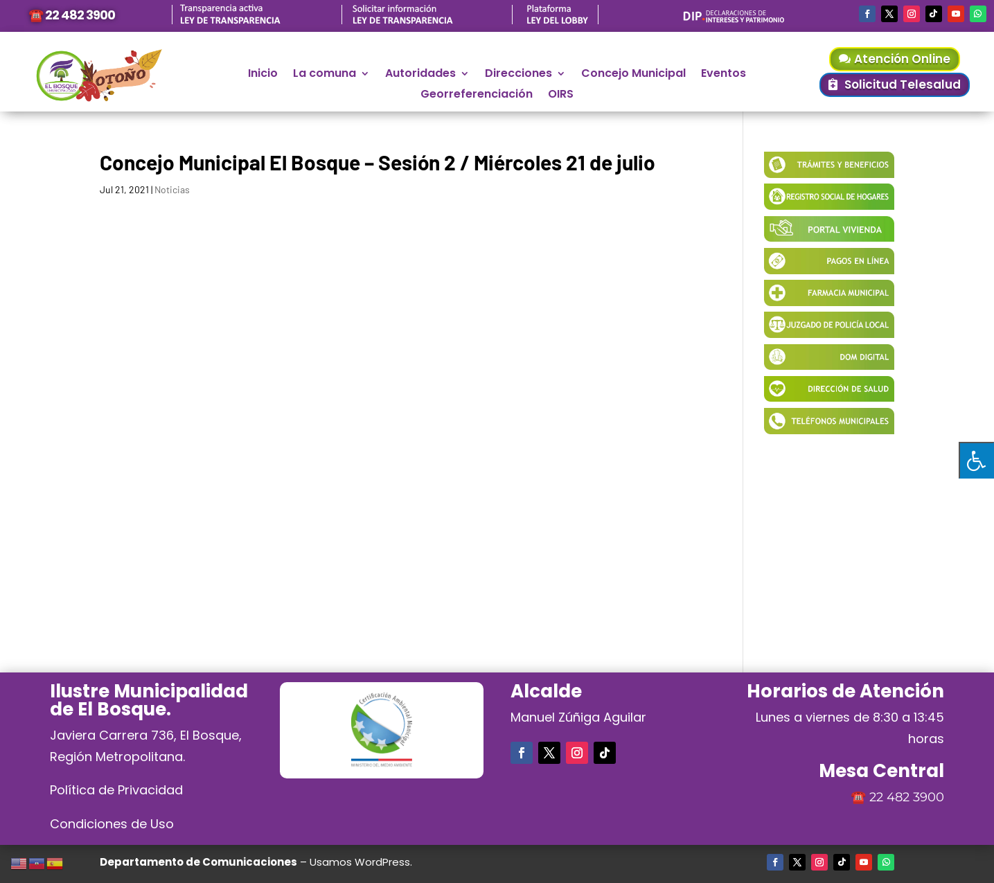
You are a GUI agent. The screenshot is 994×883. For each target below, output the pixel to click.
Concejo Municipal (633, 75)
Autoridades (420, 75)
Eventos (723, 75)
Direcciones (518, 75)
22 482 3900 (906, 797)
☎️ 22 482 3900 (71, 15)
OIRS (561, 95)
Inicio (263, 75)
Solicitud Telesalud (902, 84)
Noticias (172, 189)
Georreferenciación (476, 95)
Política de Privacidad (116, 790)
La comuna (324, 75)
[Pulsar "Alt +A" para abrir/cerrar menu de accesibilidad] (976, 460)
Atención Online (902, 59)
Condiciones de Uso (112, 823)
